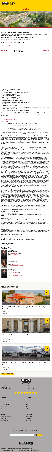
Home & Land (4, 408)
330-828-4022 (14, 263)
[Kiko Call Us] (16, 393)
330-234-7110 (14, 264)
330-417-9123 (14, 274)
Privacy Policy (29, 416)
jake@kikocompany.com (16, 275)
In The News (28, 408)
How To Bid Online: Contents (8, 119)
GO (39, 435)
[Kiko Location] (22, 393)
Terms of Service (29, 420)
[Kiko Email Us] (19, 393)
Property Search (29, 399)
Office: (9, 253)
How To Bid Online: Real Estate (9, 118)
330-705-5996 (14, 254)
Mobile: (9, 254)
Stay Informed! (25, 429)
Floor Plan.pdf (4, 121)
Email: (9, 255)
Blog (27, 406)
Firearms (3, 411)
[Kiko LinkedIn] (27, 393)
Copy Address (5, 45)
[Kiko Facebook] (25, 393)
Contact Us (3, 418)
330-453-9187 (14, 253)
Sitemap (28, 422)
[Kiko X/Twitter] (30, 393)
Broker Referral (4, 420)
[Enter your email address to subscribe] (22, 435)
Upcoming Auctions (5, 399)
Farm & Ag (3, 406)
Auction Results (4, 401)
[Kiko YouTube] (33, 393)
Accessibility (28, 418)
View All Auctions (7, 374)
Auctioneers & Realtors (6, 416)
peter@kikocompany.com (16, 255)
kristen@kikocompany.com (17, 265)
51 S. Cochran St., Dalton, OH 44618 (12, 42)
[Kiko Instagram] (36, 393)
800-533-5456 (35, 387)
